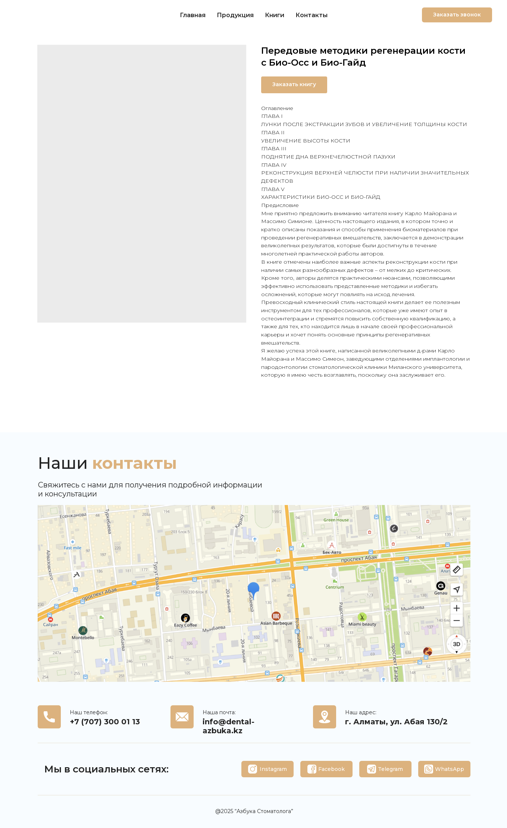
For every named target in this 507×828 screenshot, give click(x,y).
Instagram (273, 769)
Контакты (311, 15)
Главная (193, 15)
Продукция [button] (235, 15)
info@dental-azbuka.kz (228, 726)
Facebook (331, 769)
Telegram (390, 769)
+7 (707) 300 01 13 (105, 721)
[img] (252, 769)
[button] (457, 14)
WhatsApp (449, 769)
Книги (274, 15)
